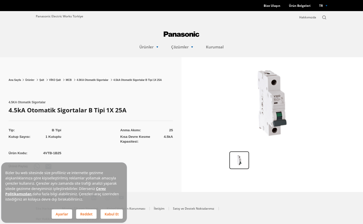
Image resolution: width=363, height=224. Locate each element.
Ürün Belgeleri (300, 6)
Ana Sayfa (15, 80)
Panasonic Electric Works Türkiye (59, 16)
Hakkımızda (307, 17)
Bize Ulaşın (272, 6)
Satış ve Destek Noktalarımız (193, 208)
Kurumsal (215, 47)
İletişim (159, 208)
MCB (69, 80)
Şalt (42, 80)
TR (321, 6)
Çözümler (182, 47)
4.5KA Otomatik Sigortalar (93, 80)
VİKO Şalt (55, 80)
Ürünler (148, 47)
